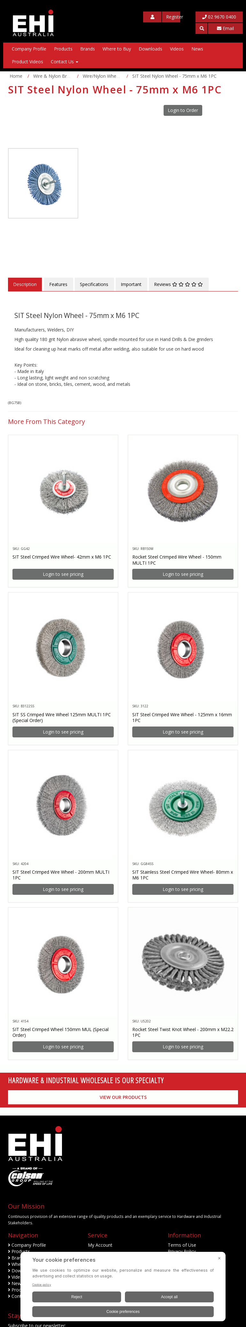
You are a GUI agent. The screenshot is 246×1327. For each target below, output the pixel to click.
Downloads (150, 49)
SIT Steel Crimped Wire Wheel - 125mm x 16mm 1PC (182, 717)
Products (63, 49)
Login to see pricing (63, 574)
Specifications (94, 284)
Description (25, 284)
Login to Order (183, 110)
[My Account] (152, 17)
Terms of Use (182, 1245)
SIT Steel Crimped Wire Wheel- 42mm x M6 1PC (61, 557)
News (197, 49)
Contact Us (64, 62)
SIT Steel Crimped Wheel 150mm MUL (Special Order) (60, 1032)
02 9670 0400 (219, 17)
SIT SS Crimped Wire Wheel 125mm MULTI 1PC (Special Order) (61, 717)
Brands (87, 49)
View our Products (123, 1097)
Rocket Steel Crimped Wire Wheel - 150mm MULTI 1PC (176, 560)
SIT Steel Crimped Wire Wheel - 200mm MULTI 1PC (60, 875)
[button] (201, 28)
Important (131, 284)
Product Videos (27, 62)
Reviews (178, 284)
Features (58, 284)
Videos (177, 49)
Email (225, 28)
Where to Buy (117, 49)
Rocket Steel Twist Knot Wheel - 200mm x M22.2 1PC (183, 1032)
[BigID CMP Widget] (123, 1288)
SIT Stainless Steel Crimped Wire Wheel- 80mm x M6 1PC (182, 875)
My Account (100, 1245)
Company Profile (29, 49)
